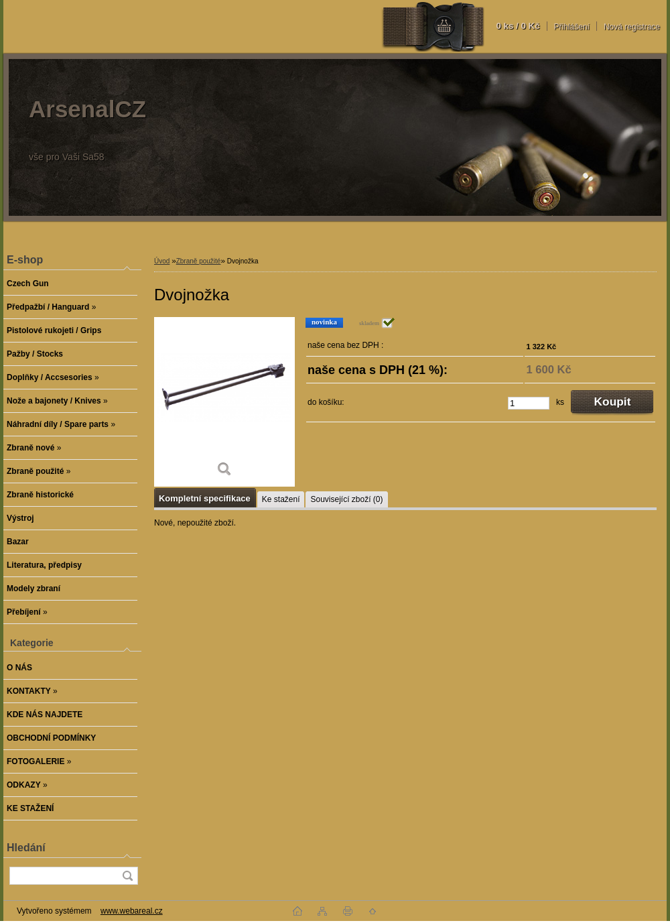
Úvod (162, 261)
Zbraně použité (198, 261)
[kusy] (528, 403)
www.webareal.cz (131, 911)
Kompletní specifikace (205, 498)
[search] (127, 875)
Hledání (26, 847)
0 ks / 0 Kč (517, 26)
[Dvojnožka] (224, 402)
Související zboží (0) (346, 499)
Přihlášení (572, 27)
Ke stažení (281, 499)
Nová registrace (632, 27)
